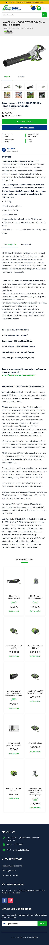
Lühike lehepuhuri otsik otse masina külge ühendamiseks (13, 693)
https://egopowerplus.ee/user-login (18, 375)
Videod (21, 76)
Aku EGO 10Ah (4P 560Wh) (35, 647)
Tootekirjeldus (10, 244)
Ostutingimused (9, 871)
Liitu (42, 924)
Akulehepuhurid (27, 28)
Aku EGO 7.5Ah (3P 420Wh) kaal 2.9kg (35, 692)
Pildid (7, 76)
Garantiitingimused (10, 875)
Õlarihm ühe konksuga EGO (14, 597)
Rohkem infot (14, 611)
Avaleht (5, 28)
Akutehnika (15, 28)
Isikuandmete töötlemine (12, 866)
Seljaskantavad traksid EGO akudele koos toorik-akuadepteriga (35, 791)
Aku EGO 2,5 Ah (35, 743)
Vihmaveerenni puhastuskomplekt (13, 744)
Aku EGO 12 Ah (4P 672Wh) (13, 789)
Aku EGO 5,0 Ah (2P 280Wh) (14, 647)
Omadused (26, 244)
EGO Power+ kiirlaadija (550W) (35, 597)
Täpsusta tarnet (12, 151)
